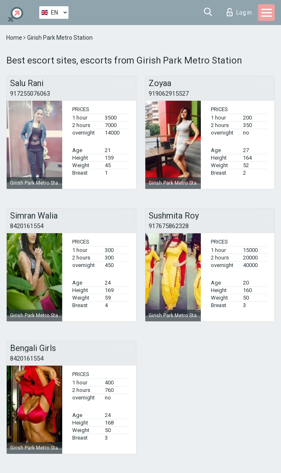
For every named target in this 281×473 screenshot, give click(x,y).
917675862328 (169, 226)
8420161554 (26, 226)
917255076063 (30, 93)
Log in (239, 12)
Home (14, 37)
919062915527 (169, 93)
